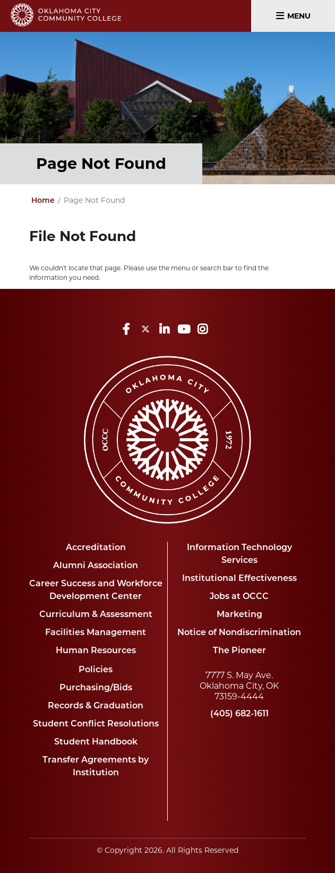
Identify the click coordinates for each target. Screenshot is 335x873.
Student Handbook (96, 742)
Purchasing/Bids (95, 688)
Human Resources (96, 651)
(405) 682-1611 (239, 714)
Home (43, 201)
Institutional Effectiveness (239, 579)
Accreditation (96, 548)
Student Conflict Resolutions (96, 724)
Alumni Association (95, 566)
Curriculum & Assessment (95, 615)
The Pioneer (239, 651)
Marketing (239, 615)
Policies (96, 670)
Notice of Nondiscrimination (239, 633)
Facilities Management (95, 633)
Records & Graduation (95, 706)
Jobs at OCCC (239, 597)
